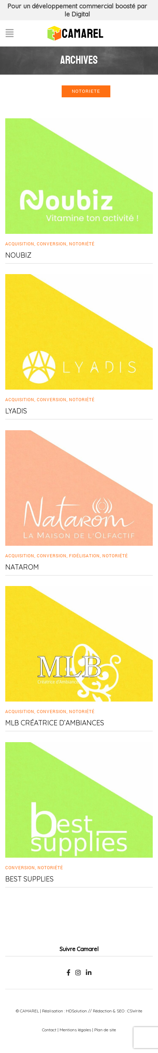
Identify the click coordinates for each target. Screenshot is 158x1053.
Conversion (52, 243)
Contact (49, 1029)
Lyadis (16, 410)
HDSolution (76, 1010)
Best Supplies (29, 878)
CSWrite (134, 1010)
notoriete (86, 91)
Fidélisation (84, 555)
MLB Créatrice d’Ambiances (54, 722)
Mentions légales (75, 1029)
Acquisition (19, 243)
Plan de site (105, 1029)
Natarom (22, 567)
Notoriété (82, 243)
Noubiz (18, 255)
